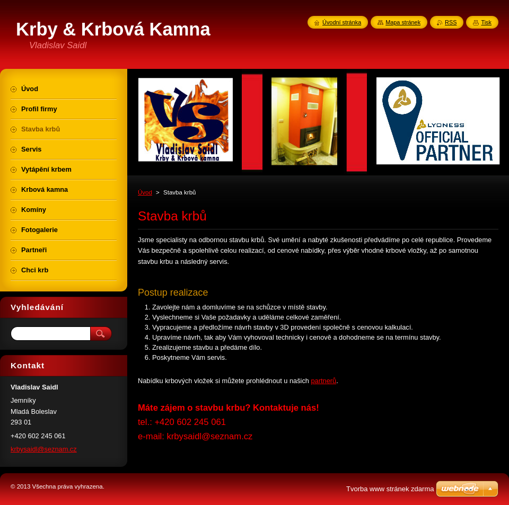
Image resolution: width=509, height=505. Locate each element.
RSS (451, 22)
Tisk (486, 22)
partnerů (324, 381)
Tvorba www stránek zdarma (390, 489)
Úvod (145, 192)
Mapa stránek (402, 22)
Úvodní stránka (341, 22)
